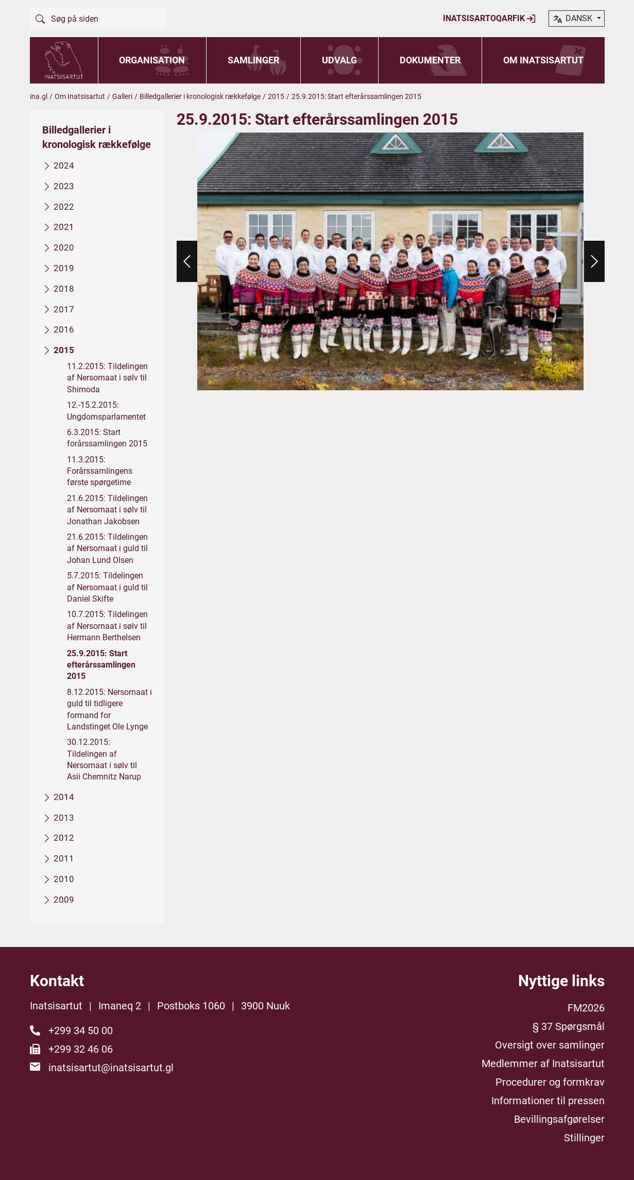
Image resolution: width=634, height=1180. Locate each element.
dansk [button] (573, 19)
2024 (64, 165)
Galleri (122, 96)
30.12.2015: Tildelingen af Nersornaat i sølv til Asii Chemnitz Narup (104, 759)
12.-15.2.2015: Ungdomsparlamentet (106, 410)
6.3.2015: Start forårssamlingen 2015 (107, 437)
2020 (64, 247)
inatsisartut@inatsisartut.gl (111, 1067)
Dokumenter (430, 60)
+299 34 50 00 (80, 1030)
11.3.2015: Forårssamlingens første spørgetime (99, 470)
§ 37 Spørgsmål (569, 1026)
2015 (276, 96)
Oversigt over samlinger (550, 1045)
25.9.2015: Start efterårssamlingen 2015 (101, 664)
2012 (64, 838)
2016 (64, 329)
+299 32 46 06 (80, 1049)
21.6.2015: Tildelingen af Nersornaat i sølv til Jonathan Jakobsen (107, 509)
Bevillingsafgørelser (559, 1119)
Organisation (152, 60)
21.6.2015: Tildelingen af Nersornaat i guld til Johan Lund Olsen (107, 548)
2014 (64, 796)
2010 (64, 879)
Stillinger (584, 1138)
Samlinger (253, 60)
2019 (64, 268)
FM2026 (586, 1008)
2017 (64, 309)
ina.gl (38, 96)
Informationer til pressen (548, 1100)
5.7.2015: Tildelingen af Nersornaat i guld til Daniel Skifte (107, 587)
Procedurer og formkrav (550, 1082)
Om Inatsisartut (543, 60)
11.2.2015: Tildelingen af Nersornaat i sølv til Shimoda (107, 377)
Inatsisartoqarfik (489, 18)
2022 (64, 206)
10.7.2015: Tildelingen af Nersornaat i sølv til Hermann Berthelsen (107, 625)
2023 (64, 185)
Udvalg (339, 60)
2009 (64, 899)
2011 (64, 858)
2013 (64, 817)
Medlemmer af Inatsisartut (543, 1063)
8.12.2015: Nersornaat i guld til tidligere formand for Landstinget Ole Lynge (109, 709)
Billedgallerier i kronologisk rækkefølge (200, 96)
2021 (64, 227)
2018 (64, 288)
